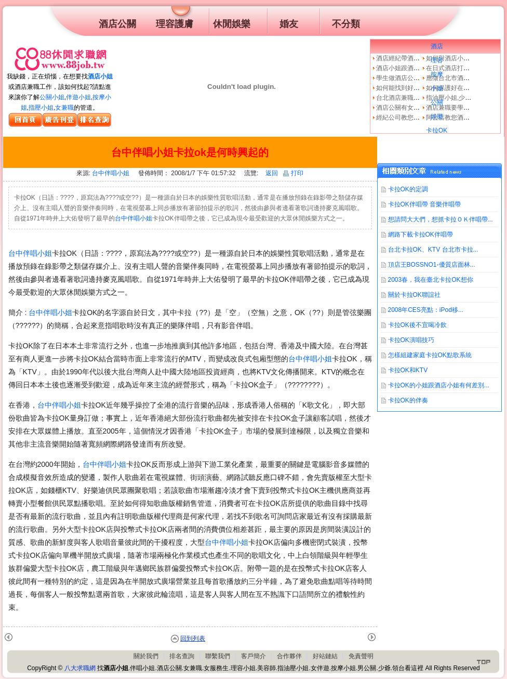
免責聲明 (361, 656)
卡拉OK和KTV (408, 370)
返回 (271, 173)
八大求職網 (80, 668)
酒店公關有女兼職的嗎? (409, 107)
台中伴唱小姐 (110, 173)
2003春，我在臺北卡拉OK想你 (430, 279)
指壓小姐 (41, 107)
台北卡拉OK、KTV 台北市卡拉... (433, 249)
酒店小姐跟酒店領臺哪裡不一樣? (421, 68)
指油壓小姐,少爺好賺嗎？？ (464, 97)
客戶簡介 (253, 656)
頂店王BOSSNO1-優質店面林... (431, 264)
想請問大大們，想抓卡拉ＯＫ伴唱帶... (440, 219)
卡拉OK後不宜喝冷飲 (417, 325)
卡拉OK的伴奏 (408, 400)
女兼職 (64, 107)
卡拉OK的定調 (408, 189)
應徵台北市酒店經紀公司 (460, 78)
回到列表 (192, 638)
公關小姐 (51, 97)
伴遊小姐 (78, 97)
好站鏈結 (325, 656)
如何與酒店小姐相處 (454, 58)
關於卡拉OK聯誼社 (414, 294)
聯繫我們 (217, 656)
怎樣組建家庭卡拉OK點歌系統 (430, 355)
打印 (293, 173)
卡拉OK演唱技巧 (411, 340)
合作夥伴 (289, 656)
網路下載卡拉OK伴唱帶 (420, 234)
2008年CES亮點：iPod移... (425, 310)
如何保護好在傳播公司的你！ (466, 88)
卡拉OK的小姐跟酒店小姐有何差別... (438, 385)
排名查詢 (181, 656)
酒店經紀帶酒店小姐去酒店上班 (419, 58)
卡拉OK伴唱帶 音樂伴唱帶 (424, 204)
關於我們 (146, 656)
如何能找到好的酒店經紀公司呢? (421, 88)
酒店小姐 (100, 76)
